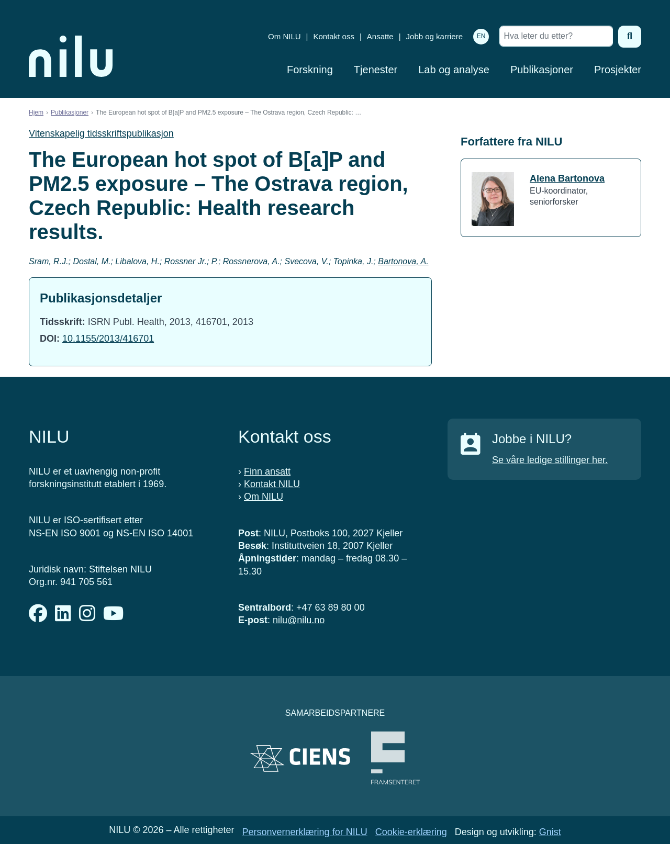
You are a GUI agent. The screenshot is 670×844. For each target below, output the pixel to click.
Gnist (550, 832)
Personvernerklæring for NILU (304, 832)
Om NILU (284, 36)
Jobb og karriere (434, 36)
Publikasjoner (541, 69)
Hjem (36, 112)
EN (481, 36)
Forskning (310, 69)
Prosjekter (617, 69)
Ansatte (380, 36)
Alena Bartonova (567, 178)
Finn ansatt (267, 471)
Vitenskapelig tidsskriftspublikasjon (101, 133)
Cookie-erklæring (411, 832)
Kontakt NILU (272, 484)
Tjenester (375, 69)
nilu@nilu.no (299, 620)
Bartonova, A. (403, 261)
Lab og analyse (453, 69)
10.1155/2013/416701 (108, 338)
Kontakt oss (334, 36)
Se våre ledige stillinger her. (550, 460)
